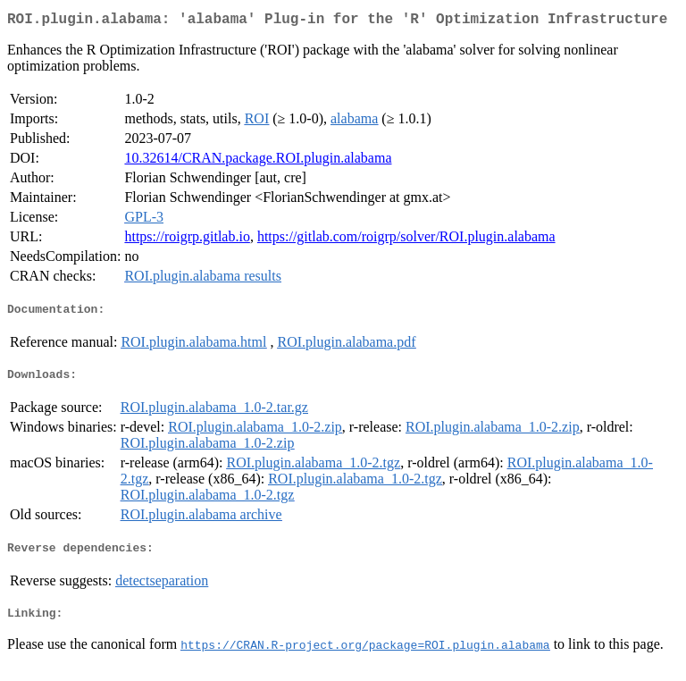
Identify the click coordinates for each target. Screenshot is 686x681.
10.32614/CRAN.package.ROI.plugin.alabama (257, 161)
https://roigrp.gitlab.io (186, 240)
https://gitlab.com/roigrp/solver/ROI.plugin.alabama (406, 240)
